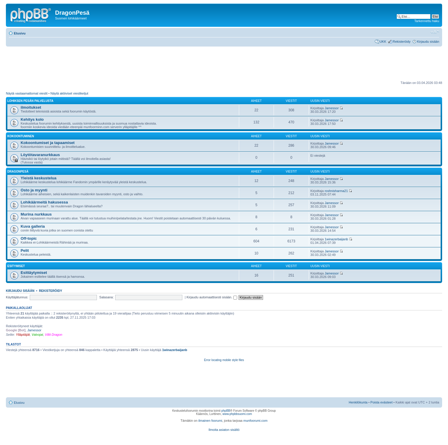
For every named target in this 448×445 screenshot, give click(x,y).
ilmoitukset (31, 107)
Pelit (25, 250)
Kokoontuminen (20, 136)
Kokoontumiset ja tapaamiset (48, 142)
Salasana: (106, 297)
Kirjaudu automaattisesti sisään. (211, 297)
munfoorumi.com (255, 420)
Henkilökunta (358, 402)
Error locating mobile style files (224, 360)
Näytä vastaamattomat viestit (26, 93)
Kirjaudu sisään (428, 41)
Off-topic (29, 238)
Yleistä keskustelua (39, 178)
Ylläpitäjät (23, 334)
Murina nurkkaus (36, 214)
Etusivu (20, 33)
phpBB (225, 410)
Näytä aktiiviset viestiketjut (69, 93)
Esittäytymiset (34, 272)
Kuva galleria (33, 226)
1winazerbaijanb (336, 239)
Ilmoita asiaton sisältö (224, 429)
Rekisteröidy (402, 41)
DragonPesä (18, 171)
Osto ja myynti (34, 190)
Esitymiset (16, 266)
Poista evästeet (382, 402)
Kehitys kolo (32, 119)
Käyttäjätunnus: (17, 297)
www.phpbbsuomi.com (237, 414)
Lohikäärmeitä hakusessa (44, 202)
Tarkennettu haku (426, 21)
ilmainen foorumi (210, 420)
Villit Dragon (53, 334)
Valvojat (37, 334)
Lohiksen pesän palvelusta (30, 100)
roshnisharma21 (336, 191)
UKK (383, 41)
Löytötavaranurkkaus (40, 155)
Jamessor (332, 108)
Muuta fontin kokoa (435, 32)
